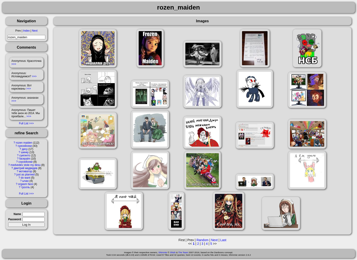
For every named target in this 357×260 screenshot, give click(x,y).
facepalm (24, 158)
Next (34, 30)
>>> (13, 64)
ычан (25, 180)
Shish (173, 252)
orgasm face (25, 184)
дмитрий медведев (25, 168)
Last (223, 240)
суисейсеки (25, 146)
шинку (25, 152)
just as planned (25, 174)
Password (14, 219)
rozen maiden (24, 142)
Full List (23, 123)
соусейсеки (25, 161)
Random (202, 240)
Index (26, 30)
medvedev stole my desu (25, 165)
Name (17, 214)
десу (25, 149)
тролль (25, 187)
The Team (183, 252)
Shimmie (162, 252)
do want (25, 177)
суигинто (24, 155)
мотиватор (25, 171)
